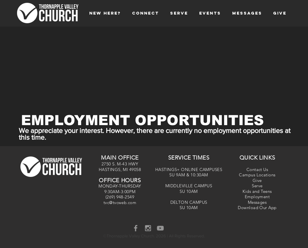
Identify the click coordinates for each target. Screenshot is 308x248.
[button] (105, 13)
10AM (192, 191)
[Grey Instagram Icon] (148, 228)
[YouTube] (160, 228)
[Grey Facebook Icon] (135, 228)
